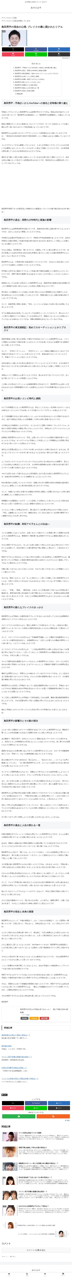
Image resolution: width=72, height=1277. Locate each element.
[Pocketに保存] (13, 54)
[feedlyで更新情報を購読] (18, 1117)
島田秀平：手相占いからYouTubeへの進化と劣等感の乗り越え (36, 68)
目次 (33, 64)
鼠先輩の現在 (7, 1047)
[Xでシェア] (13, 49)
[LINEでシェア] (36, 54)
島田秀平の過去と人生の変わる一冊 (27, 89)
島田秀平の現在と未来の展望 (24, 92)
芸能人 (4, 1096)
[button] (59, 54)
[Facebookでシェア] (36, 49)
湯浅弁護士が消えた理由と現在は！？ (16, 1036)
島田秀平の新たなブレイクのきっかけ (27, 83)
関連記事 (20, 95)
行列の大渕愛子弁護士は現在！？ (14, 1069)
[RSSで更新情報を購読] (53, 1117)
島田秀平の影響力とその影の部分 (26, 86)
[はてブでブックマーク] (59, 49)
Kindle (24, 1019)
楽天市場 (44, 1019)
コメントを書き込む (36, 1251)
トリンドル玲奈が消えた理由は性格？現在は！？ (20, 1080)
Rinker (27, 1016)
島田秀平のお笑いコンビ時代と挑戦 (27, 77)
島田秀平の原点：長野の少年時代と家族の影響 (30, 71)
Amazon (34, 1019)
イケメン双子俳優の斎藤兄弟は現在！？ (17, 1058)
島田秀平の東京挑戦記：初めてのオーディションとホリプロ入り (36, 74)
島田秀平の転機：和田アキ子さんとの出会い (30, 80)
